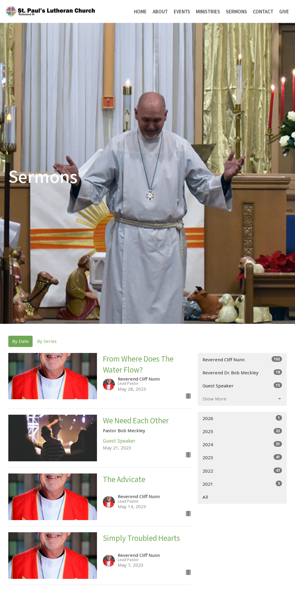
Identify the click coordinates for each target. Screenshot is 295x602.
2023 (242, 457)
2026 (242, 418)
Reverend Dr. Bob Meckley (242, 372)
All (205, 497)
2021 (242, 484)
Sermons (236, 11)
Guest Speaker (242, 385)
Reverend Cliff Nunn (242, 359)
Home (140, 11)
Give (284, 11)
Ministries (208, 11)
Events (182, 11)
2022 (242, 471)
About (160, 11)
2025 (242, 431)
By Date (20, 341)
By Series (47, 341)
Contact (263, 11)
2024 (242, 444)
